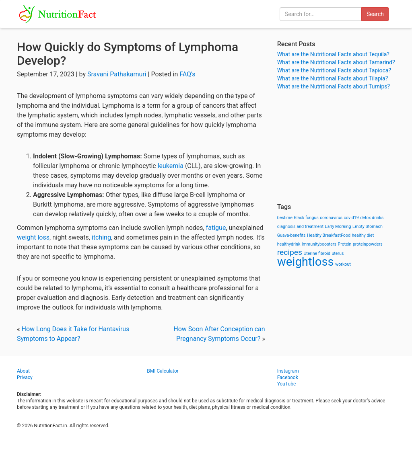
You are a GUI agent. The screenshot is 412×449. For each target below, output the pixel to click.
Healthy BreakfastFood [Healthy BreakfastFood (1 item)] (328, 235)
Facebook (287, 377)
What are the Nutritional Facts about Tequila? (333, 54)
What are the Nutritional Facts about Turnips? (333, 86)
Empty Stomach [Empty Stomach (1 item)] (367, 226)
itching (101, 237)
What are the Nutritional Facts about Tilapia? (332, 78)
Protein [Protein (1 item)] (344, 244)
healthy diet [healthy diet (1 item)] (363, 235)
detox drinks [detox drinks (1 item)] (371, 217)
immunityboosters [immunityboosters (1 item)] (319, 244)
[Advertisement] (336, 146)
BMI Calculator (163, 371)
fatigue (216, 228)
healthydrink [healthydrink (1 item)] (289, 244)
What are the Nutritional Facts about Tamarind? (336, 62)
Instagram (288, 371)
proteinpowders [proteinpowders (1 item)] (368, 244)
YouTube (286, 384)
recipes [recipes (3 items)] (289, 252)
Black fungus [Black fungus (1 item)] (306, 217)
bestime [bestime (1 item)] (285, 217)
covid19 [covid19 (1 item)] (351, 217)
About (23, 371)
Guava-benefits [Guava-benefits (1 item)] (291, 235)
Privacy (25, 377)
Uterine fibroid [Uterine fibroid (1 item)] (316, 253)
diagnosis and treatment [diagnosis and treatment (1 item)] (300, 226)
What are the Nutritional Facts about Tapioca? (334, 70)
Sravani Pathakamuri (116, 74)
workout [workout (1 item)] (343, 264)
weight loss (33, 237)
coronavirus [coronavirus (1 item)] (331, 217)
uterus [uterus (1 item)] (338, 253)
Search (375, 14)
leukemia (171, 166)
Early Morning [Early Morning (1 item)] (338, 226)
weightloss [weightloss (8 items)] (305, 262)
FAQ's (187, 74)
